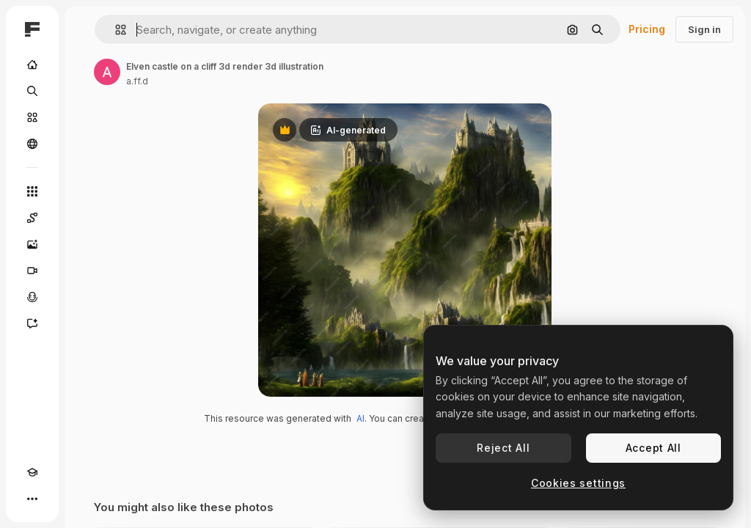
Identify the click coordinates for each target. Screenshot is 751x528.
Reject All (503, 447)
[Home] (32, 64)
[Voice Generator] (32, 297)
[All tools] (32, 191)
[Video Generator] (32, 270)
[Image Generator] (32, 244)
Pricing (647, 29)
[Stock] (32, 117)
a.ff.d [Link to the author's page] (137, 81)
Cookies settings (578, 483)
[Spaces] (32, 218)
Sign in (704, 29)
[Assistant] (32, 323)
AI (360, 418)
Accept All (653, 447)
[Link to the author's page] (107, 72)
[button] (115, 29)
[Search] (32, 91)
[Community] (32, 143)
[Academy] (32, 472)
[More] (32, 498)
